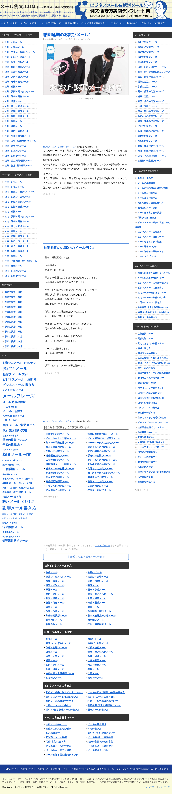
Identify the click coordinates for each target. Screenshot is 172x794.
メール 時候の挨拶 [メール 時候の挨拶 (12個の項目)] (14, 402)
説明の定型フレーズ (147, 126)
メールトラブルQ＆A (148, 256)
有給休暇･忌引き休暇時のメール (104, 705)
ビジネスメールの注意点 (58, 746)
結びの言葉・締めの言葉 (100, 741)
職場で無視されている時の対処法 (154, 373)
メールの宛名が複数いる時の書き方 (106, 692)
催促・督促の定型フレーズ (151, 101)
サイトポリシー (102, 545)
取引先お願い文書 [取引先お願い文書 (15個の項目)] (14, 430)
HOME (7, 769)
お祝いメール (94, 572)
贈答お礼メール (54, 620)
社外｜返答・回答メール (16, 96)
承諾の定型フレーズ (147, 86)
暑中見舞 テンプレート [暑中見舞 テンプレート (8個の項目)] (12, 479)
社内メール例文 (29, 24)
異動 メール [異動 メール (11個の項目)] (9, 483)
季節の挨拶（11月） (14, 341)
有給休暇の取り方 (146, 481)
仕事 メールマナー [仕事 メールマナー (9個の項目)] (12, 420)
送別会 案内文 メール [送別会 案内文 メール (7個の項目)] (11, 537)
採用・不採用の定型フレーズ (152, 155)
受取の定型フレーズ (147, 81)
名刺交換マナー (145, 333)
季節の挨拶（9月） (14, 331)
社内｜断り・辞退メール (16, 226)
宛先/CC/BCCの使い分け (59, 728)
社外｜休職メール (13, 126)
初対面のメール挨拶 (56, 737)
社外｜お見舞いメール (15, 151)
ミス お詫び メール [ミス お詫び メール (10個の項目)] (13, 390)
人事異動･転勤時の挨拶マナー (152, 442)
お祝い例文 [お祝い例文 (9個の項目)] (30, 363)
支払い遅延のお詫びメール (101, 451)
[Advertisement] (86, 121)
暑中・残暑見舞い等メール (101, 615)
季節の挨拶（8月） (14, 326)
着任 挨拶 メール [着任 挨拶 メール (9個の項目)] (22, 492)
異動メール (51, 607)
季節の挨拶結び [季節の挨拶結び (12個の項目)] (12, 444)
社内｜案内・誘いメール (16, 241)
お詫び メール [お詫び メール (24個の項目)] (14, 368)
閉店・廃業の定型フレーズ (151, 151)
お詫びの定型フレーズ (148, 52)
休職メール (93, 607)
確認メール (93, 585)
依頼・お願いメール (98, 581)
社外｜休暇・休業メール (16, 131)
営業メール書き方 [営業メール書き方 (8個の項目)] (10, 435)
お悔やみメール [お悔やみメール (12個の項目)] (12, 362)
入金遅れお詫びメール (57, 460)
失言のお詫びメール (98, 485)
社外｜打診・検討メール (16, 72)
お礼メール (51, 572)
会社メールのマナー (56, 724)
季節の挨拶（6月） (14, 317)
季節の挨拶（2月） (14, 297)
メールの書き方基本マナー (94, 24)
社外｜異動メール (13, 121)
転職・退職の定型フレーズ (151, 131)
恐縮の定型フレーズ (147, 57)
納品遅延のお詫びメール (58, 490)
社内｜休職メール (13, 266)
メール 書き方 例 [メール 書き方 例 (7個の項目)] (9, 407)
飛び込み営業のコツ (147, 452)
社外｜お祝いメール (14, 47)
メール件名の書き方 (147, 193)
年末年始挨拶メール (56, 615)
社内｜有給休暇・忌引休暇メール (21, 261)
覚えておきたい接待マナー (151, 343)
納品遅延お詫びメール (57, 473)
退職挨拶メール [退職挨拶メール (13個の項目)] (12, 527)
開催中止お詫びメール (57, 434)
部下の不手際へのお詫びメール (104, 473)
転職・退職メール (97, 602)
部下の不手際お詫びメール (60, 442)
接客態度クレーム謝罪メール (61, 464)
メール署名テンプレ (98, 750)
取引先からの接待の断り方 (151, 378)
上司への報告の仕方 (147, 402)
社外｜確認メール (13, 86)
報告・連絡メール (55, 598)
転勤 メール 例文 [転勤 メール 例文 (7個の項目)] (9, 514)
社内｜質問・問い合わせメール (20, 216)
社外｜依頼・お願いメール (18, 67)
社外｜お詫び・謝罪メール (18, 57)
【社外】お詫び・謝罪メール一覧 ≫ (86, 556)
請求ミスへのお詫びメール (60, 468)
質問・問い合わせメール (100, 594)
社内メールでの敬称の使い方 (103, 701)
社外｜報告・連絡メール (16, 81)
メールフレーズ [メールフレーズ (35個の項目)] (18, 395)
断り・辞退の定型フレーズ (151, 91)
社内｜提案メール (13, 231)
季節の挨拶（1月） (14, 292)
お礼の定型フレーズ (147, 42)
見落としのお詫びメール (100, 468)
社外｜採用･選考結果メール (18, 165)
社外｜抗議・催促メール (16, 111)
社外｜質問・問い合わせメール (20, 91)
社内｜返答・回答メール (16, 221)
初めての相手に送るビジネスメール (64, 692)
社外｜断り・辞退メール (16, 106)
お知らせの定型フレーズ (149, 116)
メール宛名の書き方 (147, 198)
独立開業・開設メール (99, 611)
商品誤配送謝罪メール (57, 481)
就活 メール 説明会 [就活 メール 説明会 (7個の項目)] (10, 450)
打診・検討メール (55, 585)
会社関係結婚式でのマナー (151, 427)
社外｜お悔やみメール (15, 155)
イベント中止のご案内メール (61, 438)
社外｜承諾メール (13, 101)
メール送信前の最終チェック (152, 251)
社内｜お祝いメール (14, 187)
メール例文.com (37, 6)
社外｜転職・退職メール (16, 116)
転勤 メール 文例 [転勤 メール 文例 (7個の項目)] (9, 518)
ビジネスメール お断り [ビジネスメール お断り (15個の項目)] (19, 379)
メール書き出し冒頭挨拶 (100, 737)
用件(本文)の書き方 (56, 741)
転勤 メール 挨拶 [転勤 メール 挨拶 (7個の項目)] (26, 514)
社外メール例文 (9, 24)
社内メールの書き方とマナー (61, 701)
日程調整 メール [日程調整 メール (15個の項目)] (13, 469)
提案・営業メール (55, 581)
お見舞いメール (96, 620)
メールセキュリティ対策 (58, 750)
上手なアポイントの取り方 (151, 447)
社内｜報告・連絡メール (16, 246)
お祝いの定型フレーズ (148, 47)
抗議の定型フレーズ (147, 106)
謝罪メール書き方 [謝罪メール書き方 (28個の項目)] (19, 508)
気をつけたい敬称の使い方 (101, 733)
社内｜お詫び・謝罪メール (18, 196)
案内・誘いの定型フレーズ (151, 111)
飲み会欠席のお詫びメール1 (102, 464)
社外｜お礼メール (13, 42)
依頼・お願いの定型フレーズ (152, 67)
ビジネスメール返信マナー (101, 746)
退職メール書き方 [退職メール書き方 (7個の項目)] (9, 523)
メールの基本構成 (97, 724)
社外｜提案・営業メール (16, 62)
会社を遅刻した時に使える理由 (153, 358)
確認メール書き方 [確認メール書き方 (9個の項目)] (11, 496)
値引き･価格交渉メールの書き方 (63, 709)
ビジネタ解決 (161, 769)
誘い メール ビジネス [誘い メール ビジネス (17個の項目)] (18, 501)
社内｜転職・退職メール (16, 251)
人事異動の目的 (145, 477)
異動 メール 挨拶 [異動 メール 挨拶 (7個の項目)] (9, 488)
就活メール (117, 24)
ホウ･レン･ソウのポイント (151, 388)
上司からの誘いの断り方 (149, 393)
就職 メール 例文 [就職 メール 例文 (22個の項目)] (16, 454)
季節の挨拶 (71, 24)
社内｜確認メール (13, 211)
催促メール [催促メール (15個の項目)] (28, 425)
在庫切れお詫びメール (99, 490)
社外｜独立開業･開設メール (18, 160)
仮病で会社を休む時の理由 (151, 398)
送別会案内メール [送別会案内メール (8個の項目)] (10, 532)
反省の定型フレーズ (147, 62)
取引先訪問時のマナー (148, 462)
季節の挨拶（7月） (14, 321)
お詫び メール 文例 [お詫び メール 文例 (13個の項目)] (15, 374)
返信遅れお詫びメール (57, 455)
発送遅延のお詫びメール (100, 477)
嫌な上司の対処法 (146, 368)
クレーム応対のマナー (148, 457)
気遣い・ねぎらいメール (58, 576)
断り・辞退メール (97, 589)
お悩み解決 (132, 23)
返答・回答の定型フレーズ (151, 76)
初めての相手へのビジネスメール (154, 273)
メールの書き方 (75, 769)
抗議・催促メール (55, 602)
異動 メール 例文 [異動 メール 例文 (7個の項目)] (26, 483)
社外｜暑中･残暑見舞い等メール (20, 141)
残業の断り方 (144, 348)
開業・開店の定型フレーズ (151, 146)
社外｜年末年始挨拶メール (18, 136)
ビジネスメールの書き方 (152, 24)
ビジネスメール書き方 (95, 769)
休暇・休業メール (55, 611)
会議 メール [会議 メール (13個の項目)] (10, 425)
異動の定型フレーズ (147, 136)
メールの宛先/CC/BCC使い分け (153, 188)
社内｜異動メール (13, 256)
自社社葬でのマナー (147, 432)
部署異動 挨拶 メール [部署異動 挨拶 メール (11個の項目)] (15, 540)
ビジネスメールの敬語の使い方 (62, 696)
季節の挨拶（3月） (14, 302)
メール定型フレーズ (51, 24)
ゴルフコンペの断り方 (148, 407)
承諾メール (51, 589)
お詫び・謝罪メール (98, 576)
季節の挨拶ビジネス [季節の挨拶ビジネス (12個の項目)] (15, 439)
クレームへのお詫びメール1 (102, 460)
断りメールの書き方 (98, 709)
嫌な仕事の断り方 (146, 412)
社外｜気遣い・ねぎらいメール (20, 52)
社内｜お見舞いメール (15, 271)
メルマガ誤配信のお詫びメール (104, 438)
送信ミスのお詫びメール (100, 481)
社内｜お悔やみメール (15, 275)
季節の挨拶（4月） (14, 307)
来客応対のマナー (146, 467)
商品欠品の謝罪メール (57, 477)
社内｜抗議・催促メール (16, 236)
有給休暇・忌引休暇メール (60, 673)
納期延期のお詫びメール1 (67, 34)
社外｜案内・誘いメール (16, 76)
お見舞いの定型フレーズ (149, 160)
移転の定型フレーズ (147, 141)
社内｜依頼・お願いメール (18, 201)
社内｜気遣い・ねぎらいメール (20, 192)
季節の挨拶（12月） (14, 346)
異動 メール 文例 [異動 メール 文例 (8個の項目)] (26, 488)
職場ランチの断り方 (147, 353)
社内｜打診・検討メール (16, 206)
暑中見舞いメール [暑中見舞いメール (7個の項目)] (9, 474)
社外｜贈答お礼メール (15, 146)
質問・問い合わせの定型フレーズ (154, 72)
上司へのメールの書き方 (58, 705)
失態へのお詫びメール (57, 451)
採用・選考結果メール (99, 624)
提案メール (51, 660)
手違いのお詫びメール (99, 455)
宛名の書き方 (53, 733)
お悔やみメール (54, 624)
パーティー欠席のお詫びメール (104, 442)
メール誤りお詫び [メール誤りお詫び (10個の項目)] (12, 411)
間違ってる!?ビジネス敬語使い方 (154, 363)
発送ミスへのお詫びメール (101, 447)
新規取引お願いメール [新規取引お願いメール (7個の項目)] (11, 465)
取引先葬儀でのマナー (148, 437)
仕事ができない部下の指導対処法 (154, 472)
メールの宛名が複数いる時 (151, 277)
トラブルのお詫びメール (58, 485)
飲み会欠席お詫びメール (58, 447)
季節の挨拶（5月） (14, 312)
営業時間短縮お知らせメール (103, 434)
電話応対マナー (145, 338)
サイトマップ (164, 787)
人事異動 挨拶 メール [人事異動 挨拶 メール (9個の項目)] (13, 416)
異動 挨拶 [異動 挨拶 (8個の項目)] (6, 492)
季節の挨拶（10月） (14, 336)
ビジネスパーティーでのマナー (153, 422)
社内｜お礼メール (13, 182)
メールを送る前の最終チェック (62, 754)
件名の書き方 (94, 728)
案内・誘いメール (55, 594)
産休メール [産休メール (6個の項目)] (29, 479)
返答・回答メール (97, 598)
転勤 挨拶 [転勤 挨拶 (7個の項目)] (23, 518)
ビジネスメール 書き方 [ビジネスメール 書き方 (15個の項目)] (18, 385)
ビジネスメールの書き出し (101, 696)
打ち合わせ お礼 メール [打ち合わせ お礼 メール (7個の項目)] (12, 460)
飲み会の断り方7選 (147, 383)
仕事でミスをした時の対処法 (152, 417)
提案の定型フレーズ (147, 96)
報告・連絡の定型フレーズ (151, 121)
